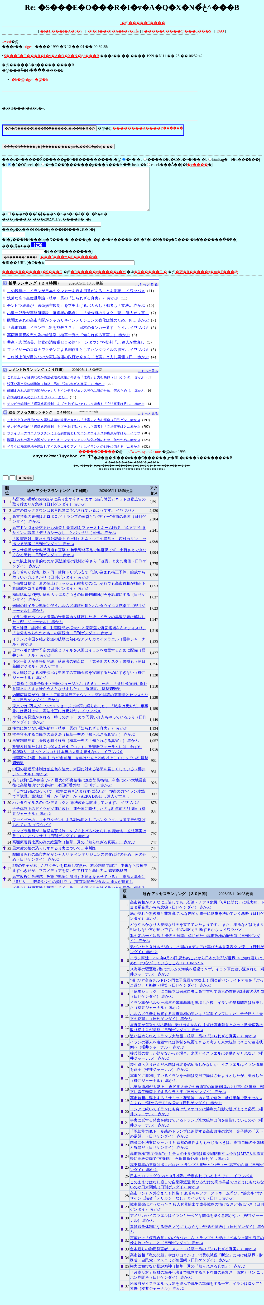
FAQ (220, 31)
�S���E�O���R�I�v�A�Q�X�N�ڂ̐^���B (51, 56)
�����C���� (147, 23)
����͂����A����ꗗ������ (147, 128)
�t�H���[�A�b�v (61, 31)
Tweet (6, 41)
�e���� (197, 165)
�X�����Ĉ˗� (150, 280)
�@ (114, 23)
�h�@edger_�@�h (29, 80)
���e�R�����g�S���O (32, 280)
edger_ (29, 47)
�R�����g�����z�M (98, 280)
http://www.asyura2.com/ (142, 460)
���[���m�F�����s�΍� (68, 265)
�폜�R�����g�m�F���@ (206, 280)
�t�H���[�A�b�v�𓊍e (113, 31)
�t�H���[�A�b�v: (23, 108)
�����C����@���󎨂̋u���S (177, 31)
